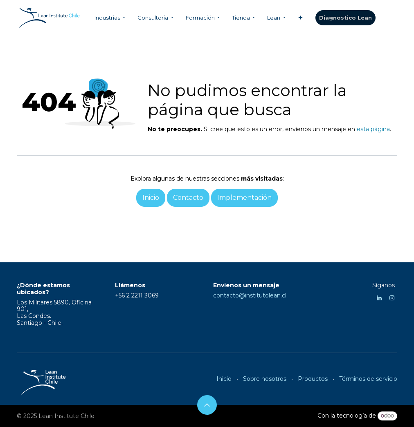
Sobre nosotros (264, 378)
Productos (313, 378)
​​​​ (345, 18)
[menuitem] (109, 18)
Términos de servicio (368, 378)
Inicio (224, 378)
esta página (373, 129)
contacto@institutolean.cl (249, 295)
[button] (207, 405)
